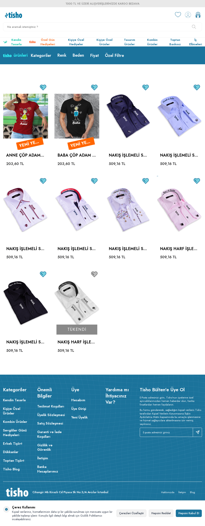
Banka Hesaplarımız (47, 469)
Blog (192, 492)
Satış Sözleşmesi (50, 423)
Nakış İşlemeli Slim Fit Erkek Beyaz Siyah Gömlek (76, 249)
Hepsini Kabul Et (188, 513)
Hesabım (78, 400)
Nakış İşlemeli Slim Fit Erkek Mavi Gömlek (179, 155)
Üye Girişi (78, 408)
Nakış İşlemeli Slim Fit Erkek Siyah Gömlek (25, 342)
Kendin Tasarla (12, 42)
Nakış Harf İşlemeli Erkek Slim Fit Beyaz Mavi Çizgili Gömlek (76, 342)
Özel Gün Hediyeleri (42, 42)
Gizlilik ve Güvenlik (44, 447)
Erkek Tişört (12, 443)
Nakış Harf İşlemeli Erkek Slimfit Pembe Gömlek (178, 249)
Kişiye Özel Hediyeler (76, 42)
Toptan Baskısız (175, 42)
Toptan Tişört (13, 460)
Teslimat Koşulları (50, 406)
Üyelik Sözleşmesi (51, 414)
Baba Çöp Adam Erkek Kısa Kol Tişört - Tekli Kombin (75, 155)
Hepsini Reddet (161, 513)
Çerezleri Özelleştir (131, 513)
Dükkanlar (10, 452)
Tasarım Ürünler (129, 42)
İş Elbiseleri (195, 42)
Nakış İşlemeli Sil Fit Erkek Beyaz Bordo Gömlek (25, 249)
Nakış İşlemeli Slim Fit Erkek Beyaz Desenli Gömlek (128, 249)
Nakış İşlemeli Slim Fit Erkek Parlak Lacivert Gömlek (128, 155)
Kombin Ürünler (152, 42)
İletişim (42, 458)
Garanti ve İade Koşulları (49, 434)
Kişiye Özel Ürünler (104, 42)
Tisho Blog (11, 469)
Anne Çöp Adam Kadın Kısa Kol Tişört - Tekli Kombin (25, 155)
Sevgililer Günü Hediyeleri (15, 432)
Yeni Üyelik (79, 417)
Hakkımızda (167, 492)
